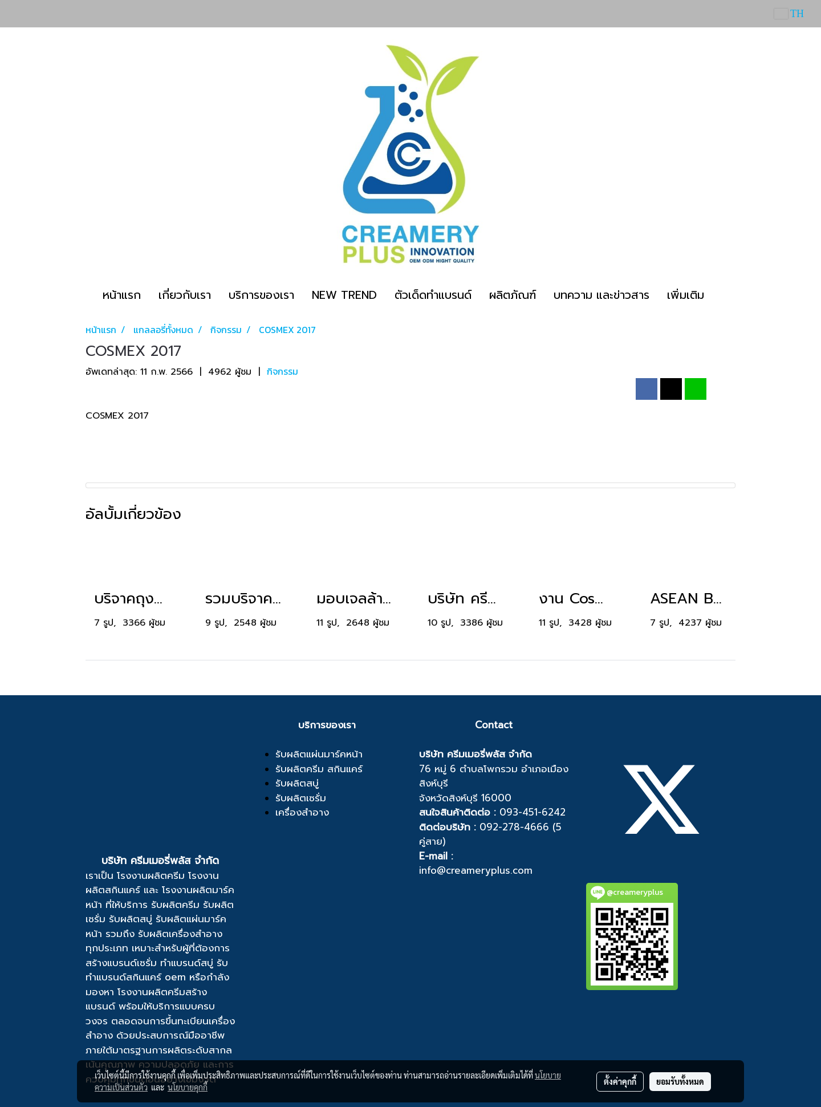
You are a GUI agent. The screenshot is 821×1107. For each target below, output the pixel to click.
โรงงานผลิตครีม (151, 875)
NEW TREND (344, 294)
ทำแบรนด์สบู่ (186, 962)
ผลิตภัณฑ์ (512, 294)
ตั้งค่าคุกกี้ (620, 1081)
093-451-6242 (532, 812)
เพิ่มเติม (685, 294)
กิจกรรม (282, 371)
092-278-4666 (514, 827)
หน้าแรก (122, 294)
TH (789, 13)
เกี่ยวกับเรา (184, 294)
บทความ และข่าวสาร (601, 294)
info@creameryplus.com (476, 870)
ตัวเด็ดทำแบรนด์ (433, 294)
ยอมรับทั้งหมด (680, 1081)
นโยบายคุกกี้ (188, 1087)
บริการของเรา (261, 294)
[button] (722, 294)
